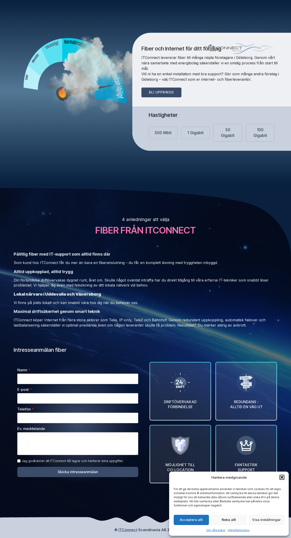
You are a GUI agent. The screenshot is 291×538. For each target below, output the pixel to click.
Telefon (25, 409)
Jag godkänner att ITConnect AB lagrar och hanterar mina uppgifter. (72, 461)
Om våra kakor (216, 530)
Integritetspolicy (239, 530)
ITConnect (127, 530)
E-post (24, 389)
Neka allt (229, 520)
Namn (23, 370)
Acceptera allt (191, 520)
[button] (282, 477)
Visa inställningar (266, 520)
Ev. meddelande (31, 428)
